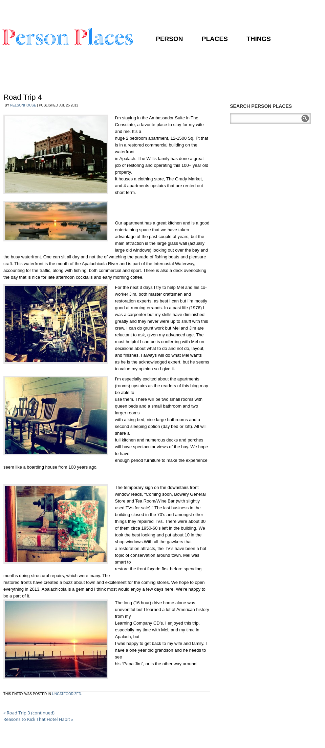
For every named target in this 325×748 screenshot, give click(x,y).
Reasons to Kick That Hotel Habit (38, 719)
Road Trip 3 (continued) (29, 713)
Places (215, 38)
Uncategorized (66, 694)
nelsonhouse (23, 105)
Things (258, 38)
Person (169, 38)
